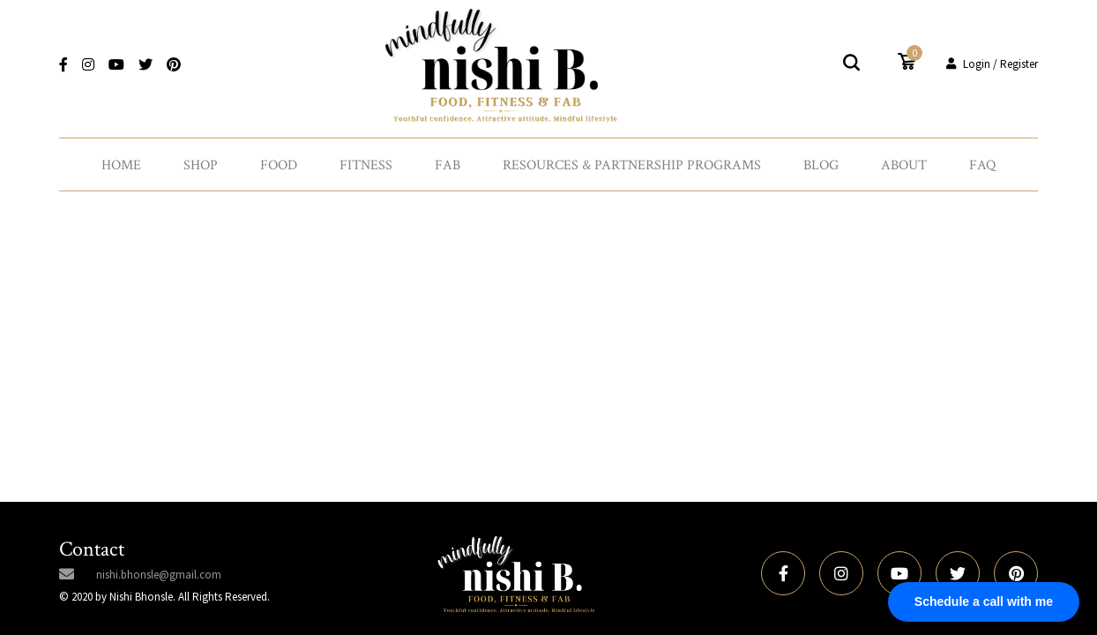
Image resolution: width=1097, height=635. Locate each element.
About (904, 165)
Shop (200, 165)
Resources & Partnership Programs (632, 165)
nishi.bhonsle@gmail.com (158, 574)
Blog (821, 165)
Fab (447, 165)
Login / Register (992, 63)
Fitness (366, 165)
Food (278, 165)
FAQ (982, 165)
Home (121, 165)
